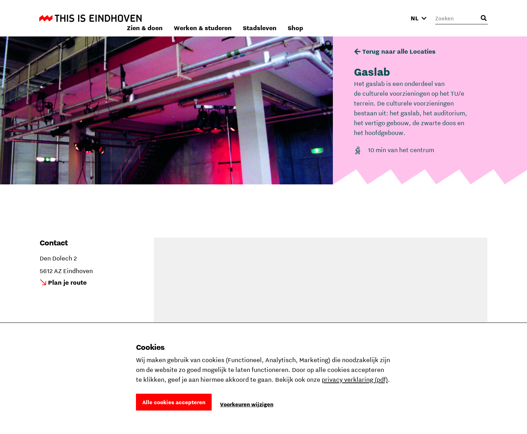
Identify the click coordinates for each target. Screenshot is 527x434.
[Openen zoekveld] (483, 18)
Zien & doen (238, 18)
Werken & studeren (296, 18)
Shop (389, 18)
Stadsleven (353, 18)
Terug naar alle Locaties (399, 51)
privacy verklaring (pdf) (355, 379)
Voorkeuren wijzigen (246, 404)
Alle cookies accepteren (173, 402)
